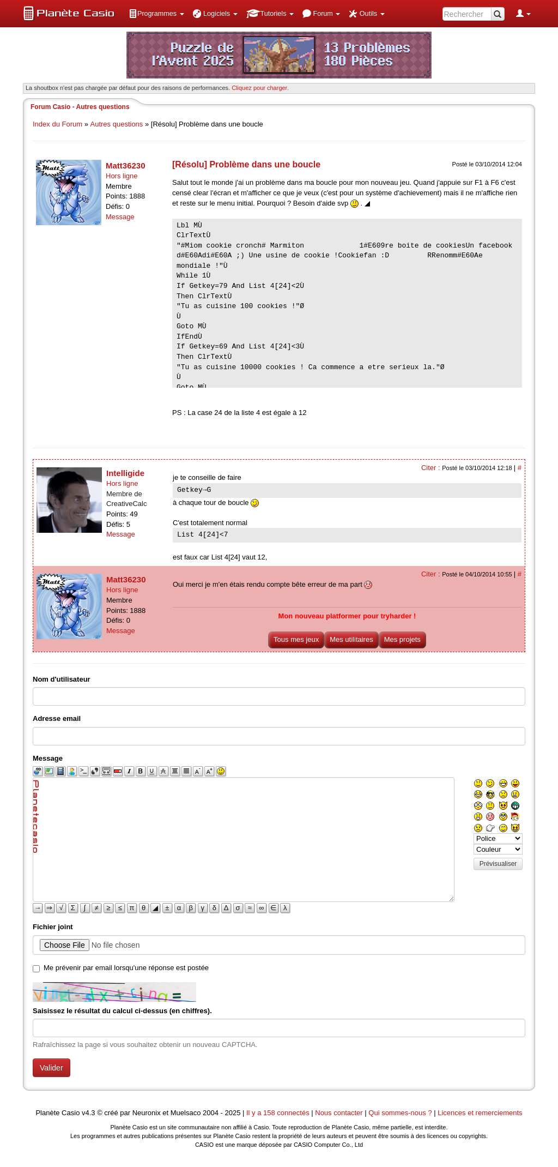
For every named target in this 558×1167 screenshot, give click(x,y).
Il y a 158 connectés (278, 1113)
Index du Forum (57, 124)
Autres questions (116, 124)
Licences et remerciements (480, 1113)
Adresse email (57, 718)
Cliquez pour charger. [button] (260, 88)
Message (120, 217)
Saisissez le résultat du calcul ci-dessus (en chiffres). (122, 1011)
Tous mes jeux (296, 639)
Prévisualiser (498, 864)
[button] (156, 13)
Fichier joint (53, 927)
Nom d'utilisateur (61, 679)
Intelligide (125, 473)
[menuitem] (156, 13)
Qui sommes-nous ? (400, 1113)
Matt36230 (125, 165)
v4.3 (88, 1113)
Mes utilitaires (351, 639)
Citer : (431, 468)
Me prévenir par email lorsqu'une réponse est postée (126, 968)
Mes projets (402, 639)
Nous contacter (338, 1113)
